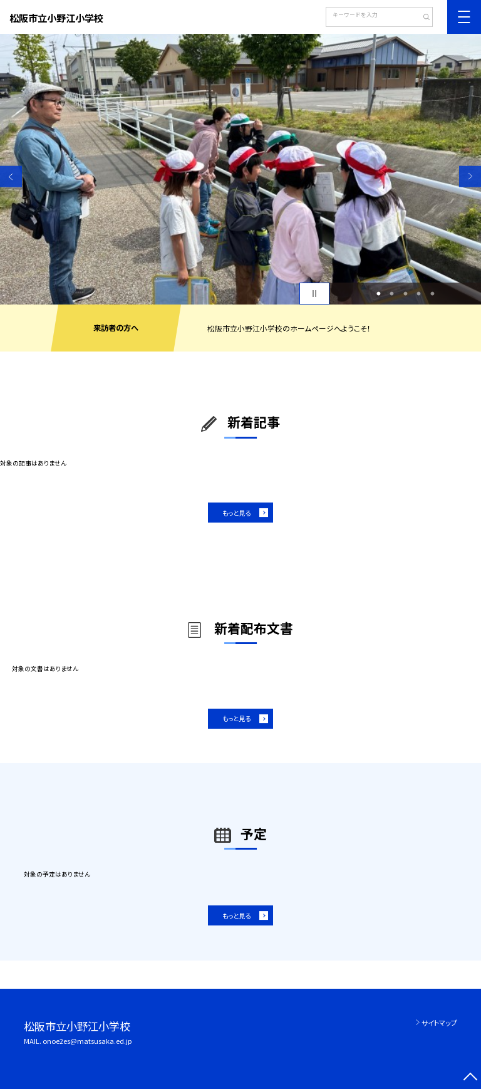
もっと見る (236, 513)
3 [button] (405, 294)
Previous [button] (11, 176)
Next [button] (470, 176)
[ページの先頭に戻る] (470, 1078)
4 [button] (419, 294)
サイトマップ (439, 1023)
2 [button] (392, 294)
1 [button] (378, 294)
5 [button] (432, 294)
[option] (240, 169)
